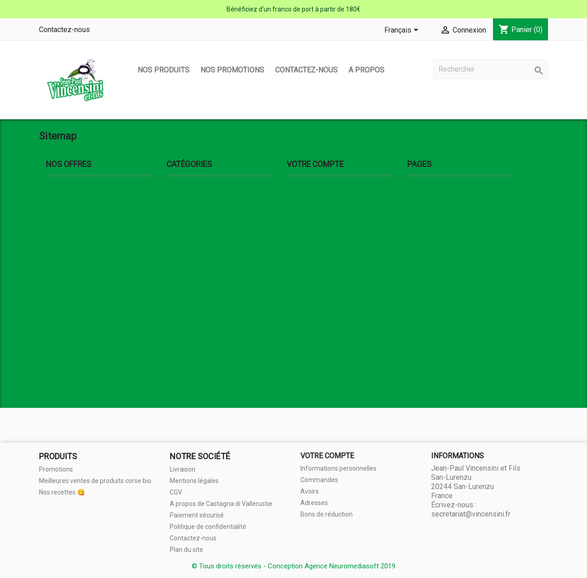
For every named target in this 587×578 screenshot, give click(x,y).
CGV (413, 223)
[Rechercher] (490, 69)
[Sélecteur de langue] (402, 30)
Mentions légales (432, 206)
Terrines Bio (202, 318)
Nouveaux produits (74, 190)
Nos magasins (428, 338)
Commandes (319, 480)
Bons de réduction (326, 514)
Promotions (56, 469)
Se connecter (307, 190)
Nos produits (163, 70)
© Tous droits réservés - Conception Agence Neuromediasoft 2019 (293, 566)
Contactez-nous (64, 29)
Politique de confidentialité (446, 322)
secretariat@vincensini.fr (470, 514)
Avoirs (309, 491)
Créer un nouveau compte (326, 206)
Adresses (314, 502)
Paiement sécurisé (434, 256)
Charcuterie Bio (208, 351)
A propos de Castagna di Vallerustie (460, 239)
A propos (366, 70)
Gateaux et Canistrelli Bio (222, 302)
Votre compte (327, 455)
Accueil (177, 190)
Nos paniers (202, 384)
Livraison (420, 190)
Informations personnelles (338, 468)
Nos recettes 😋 (62, 492)
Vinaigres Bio (204, 335)
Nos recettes (426, 289)
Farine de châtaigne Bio (220, 368)
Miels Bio (198, 285)
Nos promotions (232, 70)
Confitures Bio (206, 268)
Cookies (419, 305)
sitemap (419, 371)
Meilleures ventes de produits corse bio (95, 480)
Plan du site (186, 549)
